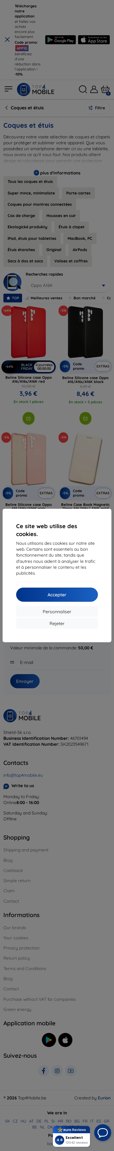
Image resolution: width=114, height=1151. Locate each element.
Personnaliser (57, 611)
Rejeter (57, 623)
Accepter (57, 594)
